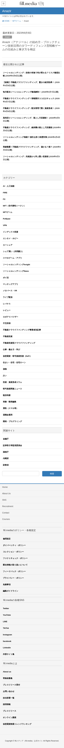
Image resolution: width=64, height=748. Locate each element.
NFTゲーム (7, 212)
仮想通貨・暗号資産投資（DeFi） (17, 356)
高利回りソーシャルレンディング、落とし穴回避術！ (26, 118)
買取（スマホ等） (10, 408)
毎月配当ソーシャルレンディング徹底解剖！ (22, 92)
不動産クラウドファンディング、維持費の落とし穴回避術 (27, 127)
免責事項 (7, 584)
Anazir (7, 37)
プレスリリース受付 (11, 685)
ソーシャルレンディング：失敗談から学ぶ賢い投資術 (26, 156)
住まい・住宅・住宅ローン (14, 362)
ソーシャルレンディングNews (16, 271)
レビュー (7, 310)
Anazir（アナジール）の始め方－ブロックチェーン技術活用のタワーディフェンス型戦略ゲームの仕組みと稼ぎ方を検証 (31, 46)
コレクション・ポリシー (13, 552)
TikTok (6, 628)
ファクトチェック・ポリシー (15, 558)
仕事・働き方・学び (11, 349)
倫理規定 (7, 539)
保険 (5, 369)
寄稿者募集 (7, 678)
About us (7, 672)
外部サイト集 (8, 654)
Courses (6, 519)
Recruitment (7, 506)
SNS (4, 500)
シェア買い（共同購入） (13, 251)
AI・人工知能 (8, 186)
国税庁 (6, 452)
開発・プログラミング (12, 421)
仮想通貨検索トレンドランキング (17, 724)
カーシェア (7, 245)
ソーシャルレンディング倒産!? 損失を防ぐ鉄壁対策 (25, 137)
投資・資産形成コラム (12, 382)
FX (4, 199)
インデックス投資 (10, 232)
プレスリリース (9, 711)
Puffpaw (6, 219)
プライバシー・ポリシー (13, 578)
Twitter (6, 608)
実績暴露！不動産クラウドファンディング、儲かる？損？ (27, 147)
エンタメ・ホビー (10, 238)
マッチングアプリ (10, 284)
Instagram (7, 635)
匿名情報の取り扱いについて (15, 565)
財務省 (6, 465)
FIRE (5, 193)
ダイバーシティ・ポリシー (14, 545)
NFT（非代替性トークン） (14, 206)
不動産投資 (7, 336)
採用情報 (7, 704)
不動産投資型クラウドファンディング (19, 343)
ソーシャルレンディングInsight (16, 264)
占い (5, 376)
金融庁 (6, 439)
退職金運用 (7, 415)
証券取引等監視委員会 (12, 445)
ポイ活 (6, 278)
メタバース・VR (10, 291)
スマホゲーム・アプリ (12, 258)
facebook (7, 641)
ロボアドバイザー (10, 317)
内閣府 (6, 458)
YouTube (7, 615)
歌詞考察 (7, 395)
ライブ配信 (7, 297)
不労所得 (7, 323)
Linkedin (7, 648)
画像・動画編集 (9, 402)
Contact (5, 513)
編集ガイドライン (10, 591)
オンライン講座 (9, 717)
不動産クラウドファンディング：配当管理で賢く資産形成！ (28, 108)
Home (5, 487)
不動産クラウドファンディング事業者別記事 (22, 330)
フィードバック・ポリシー (14, 571)
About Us (6, 493)
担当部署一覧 (8, 698)
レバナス (7, 304)
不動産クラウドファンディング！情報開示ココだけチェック (28, 98)
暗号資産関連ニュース (12, 389)
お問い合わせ (8, 691)
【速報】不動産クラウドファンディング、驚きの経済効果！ (28, 82)
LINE (5, 621)
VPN (5, 225)
